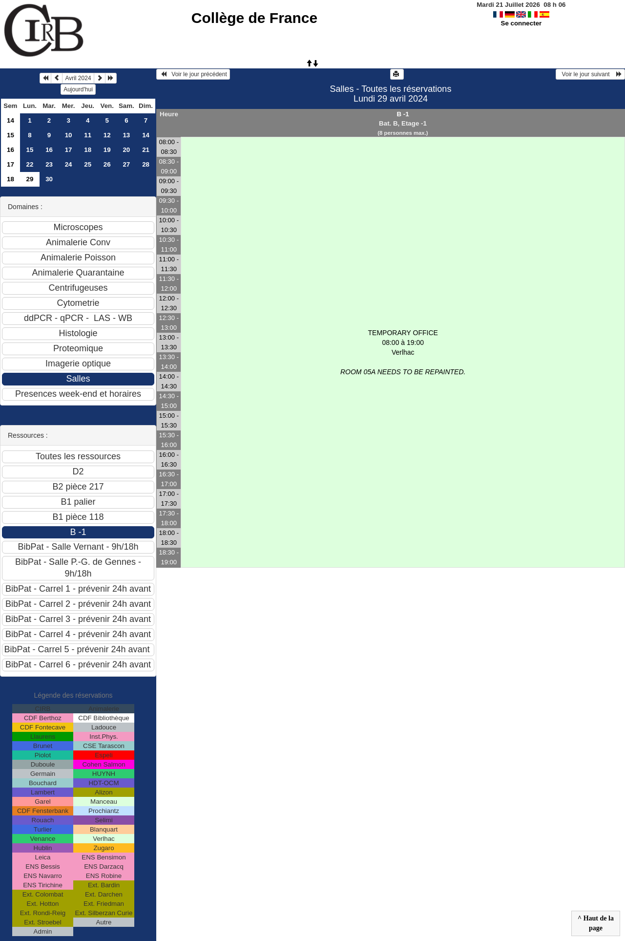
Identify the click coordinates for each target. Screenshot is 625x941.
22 (30, 164)
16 (10, 149)
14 (10, 120)
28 (145, 164)
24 (68, 164)
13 (126, 135)
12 (107, 135)
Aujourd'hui (78, 89)
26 (107, 164)
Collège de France (254, 18)
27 (126, 164)
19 (107, 149)
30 (49, 179)
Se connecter (521, 23)
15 (10, 135)
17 (68, 149)
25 (87, 164)
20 (126, 149)
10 (68, 135)
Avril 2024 (78, 78)
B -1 (402, 114)
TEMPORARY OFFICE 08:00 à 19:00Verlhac (402, 352)
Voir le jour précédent (193, 74)
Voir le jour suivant (590, 74)
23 (49, 164)
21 (145, 149)
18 (87, 149)
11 (87, 135)
